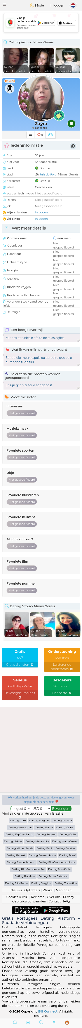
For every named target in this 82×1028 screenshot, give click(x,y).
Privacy (68, 897)
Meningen (64, 890)
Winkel (48, 890)
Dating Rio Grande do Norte (56, 862)
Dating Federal (46, 834)
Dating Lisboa (13, 841)
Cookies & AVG (17, 897)
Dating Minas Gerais (20, 848)
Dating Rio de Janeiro (21, 862)
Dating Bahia (44, 827)
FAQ (66, 901)
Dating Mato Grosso (65, 841)
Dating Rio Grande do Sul (28, 869)
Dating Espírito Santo (19, 834)
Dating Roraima (24, 876)
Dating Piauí (67, 855)
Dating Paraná (15, 855)
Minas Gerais (68, 174)
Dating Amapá (62, 820)
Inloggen (57, 5)
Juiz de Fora (48, 174)
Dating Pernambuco (42, 855)
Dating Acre (18, 820)
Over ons (54, 897)
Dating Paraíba (65, 848)
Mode (37, 5)
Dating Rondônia (59, 869)
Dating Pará (44, 848)
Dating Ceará (64, 827)
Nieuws (16, 890)
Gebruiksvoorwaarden (29, 901)
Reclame (38, 897)
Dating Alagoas (39, 820)
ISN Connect (48, 1011)
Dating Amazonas (20, 827)
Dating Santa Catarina (53, 876)
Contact (55, 901)
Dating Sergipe (41, 883)
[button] (4, 5)
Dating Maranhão (37, 841)
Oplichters (32, 890)
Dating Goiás (68, 834)
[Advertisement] (41, 23)
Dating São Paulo (16, 883)
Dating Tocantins (65, 883)
